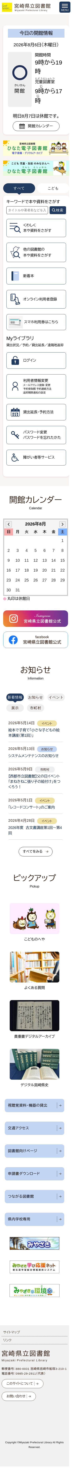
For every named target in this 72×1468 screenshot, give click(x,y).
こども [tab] (53, 188)
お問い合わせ (16, 1396)
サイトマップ (11, 1332)
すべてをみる (32, 851)
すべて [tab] (19, 188)
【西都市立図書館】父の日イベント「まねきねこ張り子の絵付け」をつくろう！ (34, 781)
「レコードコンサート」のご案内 (31, 807)
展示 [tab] (15, 708)
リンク (7, 1340)
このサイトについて (20, 1383)
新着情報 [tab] (15, 697)
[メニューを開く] (64, 7)
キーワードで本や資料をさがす (33, 202)
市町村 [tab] (35, 708)
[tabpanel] (36, 336)
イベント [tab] (56, 697)
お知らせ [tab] (35, 697)
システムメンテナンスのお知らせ (33, 756)
